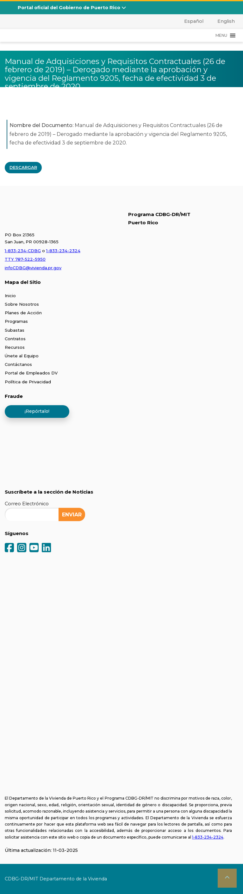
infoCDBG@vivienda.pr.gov (33, 267)
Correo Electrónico (27, 504)
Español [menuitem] (193, 21)
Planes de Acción (23, 312)
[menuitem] (190, 21)
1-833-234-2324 (63, 250)
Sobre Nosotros (22, 304)
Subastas (14, 330)
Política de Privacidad (28, 381)
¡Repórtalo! (37, 411)
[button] (221, 35)
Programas (16, 321)
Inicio (10, 295)
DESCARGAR (23, 167)
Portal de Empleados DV (31, 372)
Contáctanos (18, 364)
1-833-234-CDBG (23, 250)
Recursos (15, 347)
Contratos (15, 338)
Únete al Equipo (22, 355)
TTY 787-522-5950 (25, 259)
